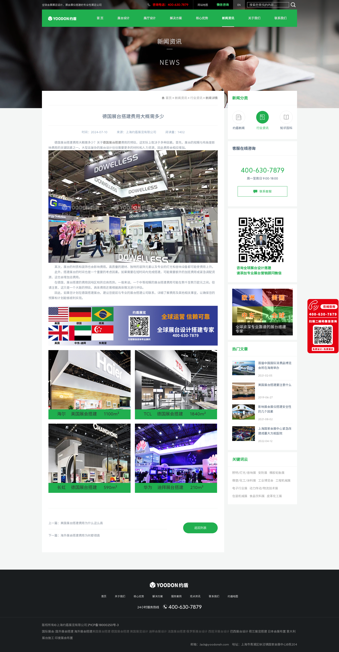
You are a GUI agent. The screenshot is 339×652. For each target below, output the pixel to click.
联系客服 (262, 191)
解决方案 (176, 18)
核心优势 (202, 18)
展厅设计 (150, 18)
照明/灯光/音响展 (244, 472)
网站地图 (203, 4)
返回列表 (200, 527)
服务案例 (176, 596)
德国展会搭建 (120, 631)
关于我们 (254, 18)
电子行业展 (239, 488)
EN (239, 4)
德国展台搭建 (112, 142)
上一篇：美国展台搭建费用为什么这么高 (75, 523)
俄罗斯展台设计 (197, 631)
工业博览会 (265, 480)
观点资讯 (195, 596)
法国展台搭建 (177, 631)
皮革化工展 (274, 496)
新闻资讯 (228, 18)
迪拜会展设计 (158, 631)
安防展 (262, 472)
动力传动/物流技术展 (263, 488)
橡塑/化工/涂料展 (244, 480)
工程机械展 (283, 480)
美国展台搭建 (101, 631)
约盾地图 (233, 596)
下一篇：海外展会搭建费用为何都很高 (74, 535)
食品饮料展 (257, 496)
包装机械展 (239, 496)
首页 (169, 97)
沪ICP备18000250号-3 (103, 624)
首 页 (100, 18)
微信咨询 (223, 4)
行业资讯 (196, 97)
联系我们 (280, 18)
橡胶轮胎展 (277, 472)
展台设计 (123, 18)
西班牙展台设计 (218, 631)
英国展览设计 (139, 631)
